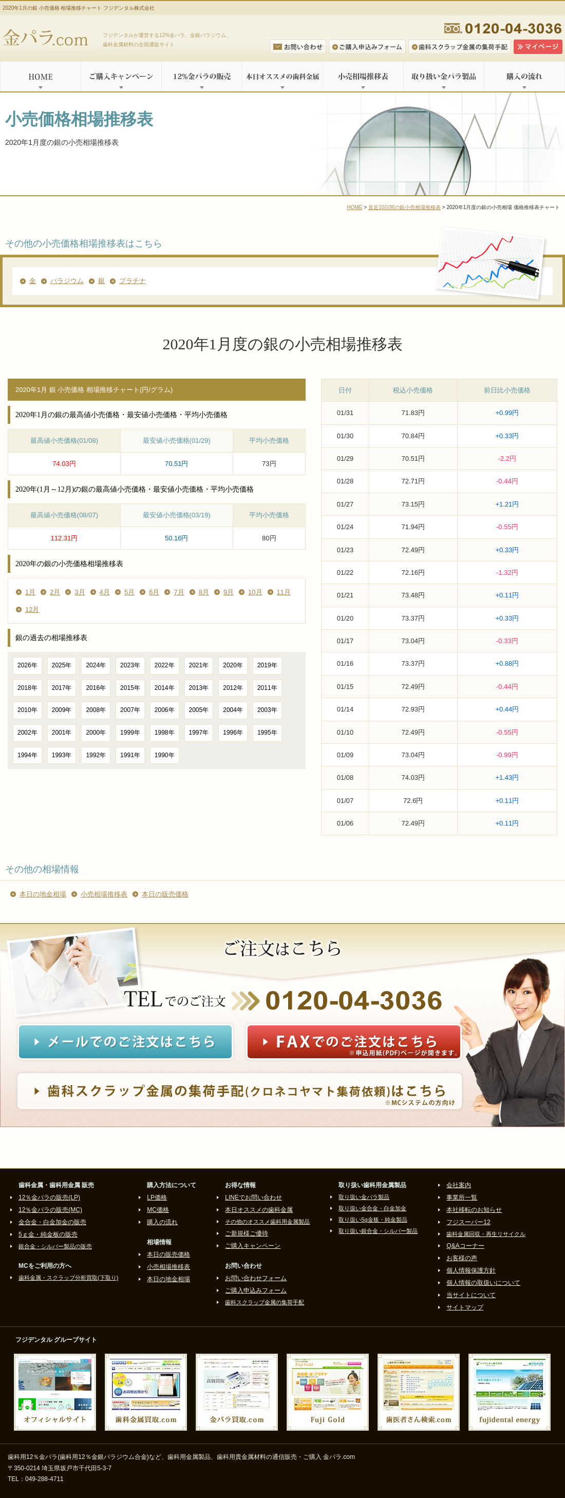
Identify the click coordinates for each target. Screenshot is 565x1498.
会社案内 (458, 1185)
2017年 (62, 687)
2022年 (165, 665)
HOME (40, 76)
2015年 (130, 687)
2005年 (199, 710)
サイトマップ (464, 1307)
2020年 (233, 665)
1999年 (130, 732)
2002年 (27, 732)
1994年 (27, 755)
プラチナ (132, 281)
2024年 (96, 665)
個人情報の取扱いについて (483, 1282)
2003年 (267, 710)
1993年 (62, 755)
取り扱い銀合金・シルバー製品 (378, 1231)
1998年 (165, 732)
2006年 (165, 710)
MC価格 (158, 1209)
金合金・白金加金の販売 (52, 1222)
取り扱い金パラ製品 (443, 76)
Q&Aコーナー (465, 1245)
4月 (105, 592)
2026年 (27, 665)
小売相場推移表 (363, 76)
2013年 (199, 687)
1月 (30, 592)
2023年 (130, 665)
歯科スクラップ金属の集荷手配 (264, 1302)
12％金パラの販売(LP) (49, 1197)
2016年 (96, 687)
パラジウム (67, 281)
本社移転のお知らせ (474, 1209)
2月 (55, 592)
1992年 (96, 755)
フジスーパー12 (468, 1222)
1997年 (199, 732)
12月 (32, 609)
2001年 (62, 732)
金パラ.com (47, 38)
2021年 (199, 665)
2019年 (267, 665)
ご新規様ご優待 (246, 1233)
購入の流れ (524, 76)
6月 (154, 592)
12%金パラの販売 (201, 76)
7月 (179, 592)
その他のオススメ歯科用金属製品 (267, 1222)
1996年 (233, 732)
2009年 (62, 710)
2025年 (62, 665)
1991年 (130, 755)
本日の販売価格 (165, 894)
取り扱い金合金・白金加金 (372, 1208)
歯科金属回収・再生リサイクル (485, 1234)
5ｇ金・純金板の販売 (48, 1234)
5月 (129, 592)
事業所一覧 (461, 1197)
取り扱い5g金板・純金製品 (372, 1219)
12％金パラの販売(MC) (50, 1209)
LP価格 (157, 1197)
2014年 (165, 687)
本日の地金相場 (43, 894)
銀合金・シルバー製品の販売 (55, 1246)
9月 (228, 592)
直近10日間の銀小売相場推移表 (404, 207)
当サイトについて (471, 1295)
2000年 (96, 732)
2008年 (96, 710)
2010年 (27, 710)
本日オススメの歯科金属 (282, 76)
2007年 (130, 710)
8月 (204, 592)
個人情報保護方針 (471, 1270)
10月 (255, 592)
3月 (79, 592)
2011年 (267, 687)
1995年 (267, 732)
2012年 (233, 687)
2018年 (27, 687)
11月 (284, 592)
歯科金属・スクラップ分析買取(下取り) (68, 1278)
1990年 (165, 755)
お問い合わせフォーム (256, 1278)
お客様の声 (461, 1258)
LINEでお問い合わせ (253, 1197)
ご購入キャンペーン (121, 76)
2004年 (233, 710)
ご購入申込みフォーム (256, 1290)
